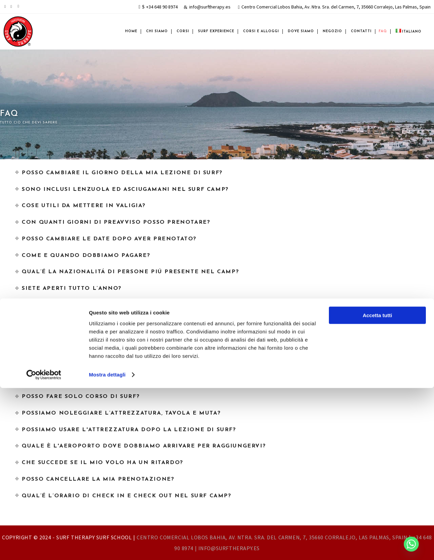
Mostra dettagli (107, 546)
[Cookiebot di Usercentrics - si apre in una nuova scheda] (44, 547)
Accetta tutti (377, 488)
